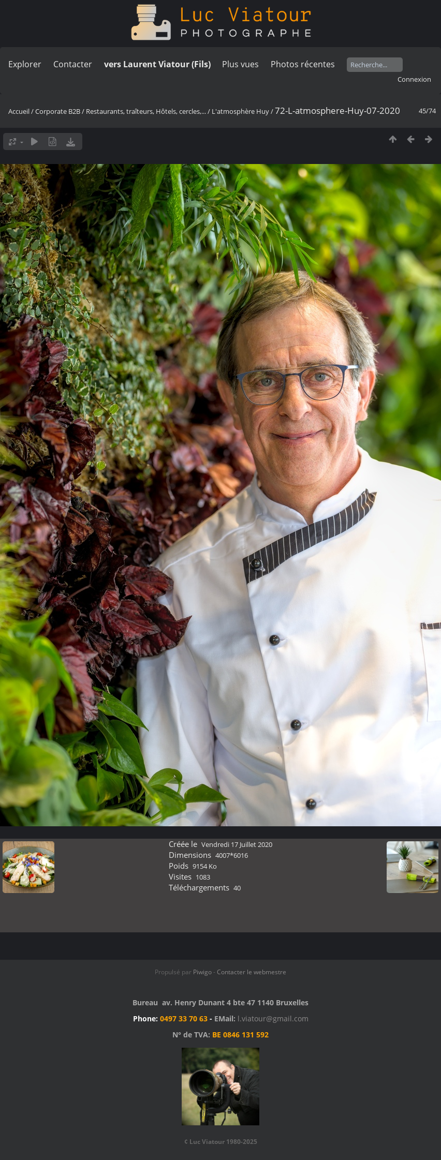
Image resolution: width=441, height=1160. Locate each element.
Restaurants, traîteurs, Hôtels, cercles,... (146, 111)
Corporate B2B (57, 111)
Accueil (19, 111)
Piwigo (202, 972)
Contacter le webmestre (251, 972)
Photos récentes (303, 64)
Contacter (72, 64)
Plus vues (240, 64)
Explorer (24, 64)
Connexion (414, 79)
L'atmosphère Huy (240, 111)
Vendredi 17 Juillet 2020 (236, 844)
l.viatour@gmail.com (273, 1018)
